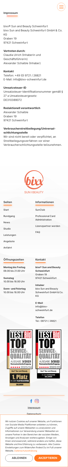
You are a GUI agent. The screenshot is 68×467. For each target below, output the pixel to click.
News (6, 222)
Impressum (34, 407)
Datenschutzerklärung (25, 450)
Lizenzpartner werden (47, 225)
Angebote (9, 241)
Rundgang (9, 216)
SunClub (40, 209)
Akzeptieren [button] (47, 458)
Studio (7, 228)
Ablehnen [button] (19, 458)
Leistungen (9, 235)
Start (6, 209)
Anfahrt (7, 247)
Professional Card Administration (45, 218)
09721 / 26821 (48, 320)
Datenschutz (34, 413)
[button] (61, 7)
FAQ (37, 232)
